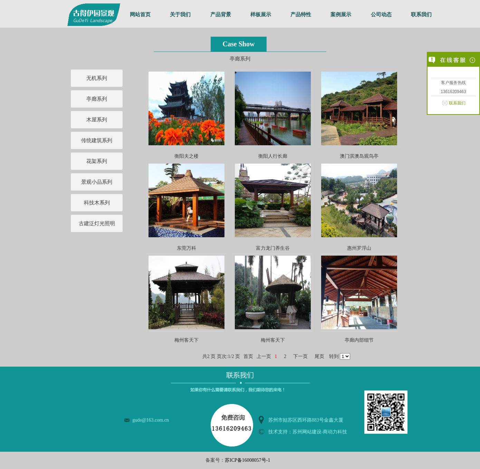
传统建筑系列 (96, 140)
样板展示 (260, 14)
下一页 (300, 356)
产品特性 (300, 14)
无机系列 (96, 78)
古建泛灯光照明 (97, 223)
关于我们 (180, 14)
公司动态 (381, 14)
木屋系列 (96, 119)
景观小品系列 (96, 182)
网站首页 (140, 14)
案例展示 (340, 14)
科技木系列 (97, 202)
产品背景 (220, 14)
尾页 (319, 356)
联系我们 (421, 14)
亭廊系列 (96, 99)
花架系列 (96, 161)
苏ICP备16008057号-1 (247, 460)
